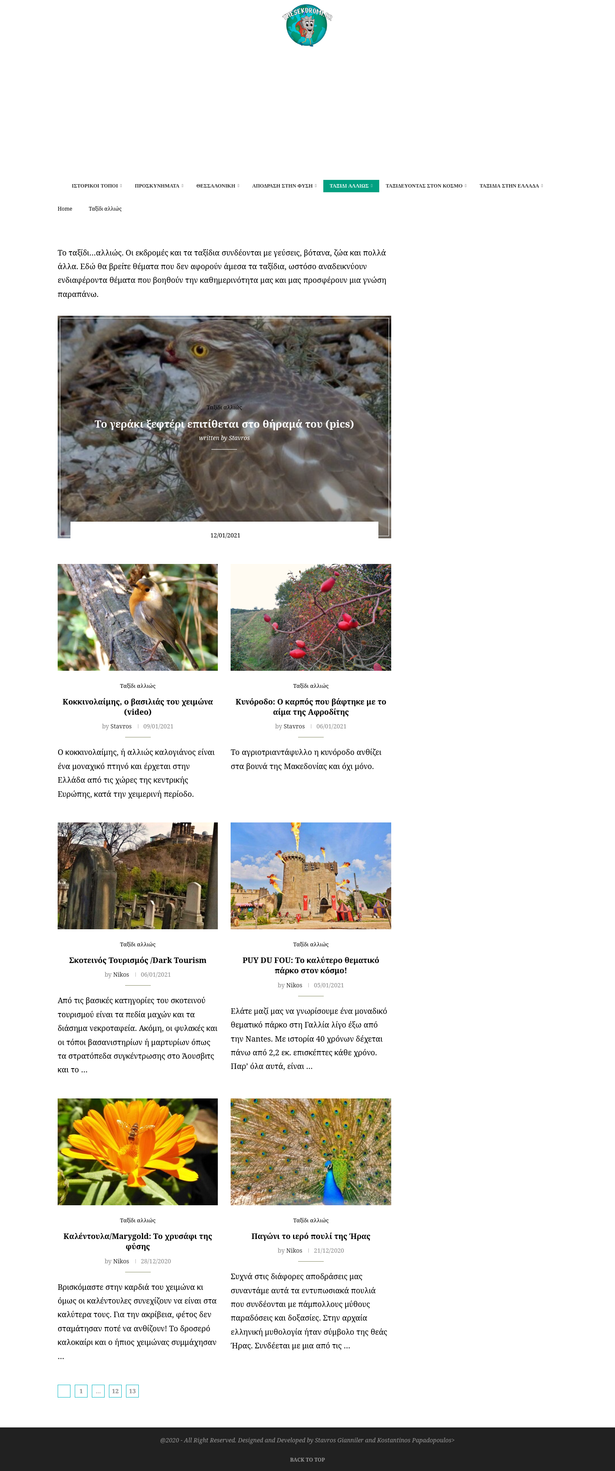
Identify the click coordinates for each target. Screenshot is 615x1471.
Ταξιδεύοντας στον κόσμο (424, 186)
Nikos (121, 974)
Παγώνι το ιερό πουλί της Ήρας (311, 1236)
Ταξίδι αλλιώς (349, 186)
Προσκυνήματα (157, 186)
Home (65, 208)
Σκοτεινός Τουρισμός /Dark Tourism (138, 960)
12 (115, 1391)
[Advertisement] (307, 110)
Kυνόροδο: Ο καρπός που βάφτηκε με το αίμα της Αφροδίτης (311, 706)
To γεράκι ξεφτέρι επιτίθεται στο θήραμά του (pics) (224, 424)
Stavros (239, 438)
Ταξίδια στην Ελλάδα (509, 186)
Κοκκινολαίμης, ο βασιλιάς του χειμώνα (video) (138, 706)
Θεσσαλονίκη (215, 186)
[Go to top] (307, 1458)
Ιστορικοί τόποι (95, 186)
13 (132, 1391)
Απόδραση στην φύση (282, 186)
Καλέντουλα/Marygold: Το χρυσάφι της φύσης (138, 1241)
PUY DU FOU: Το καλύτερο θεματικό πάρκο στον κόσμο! (311, 965)
